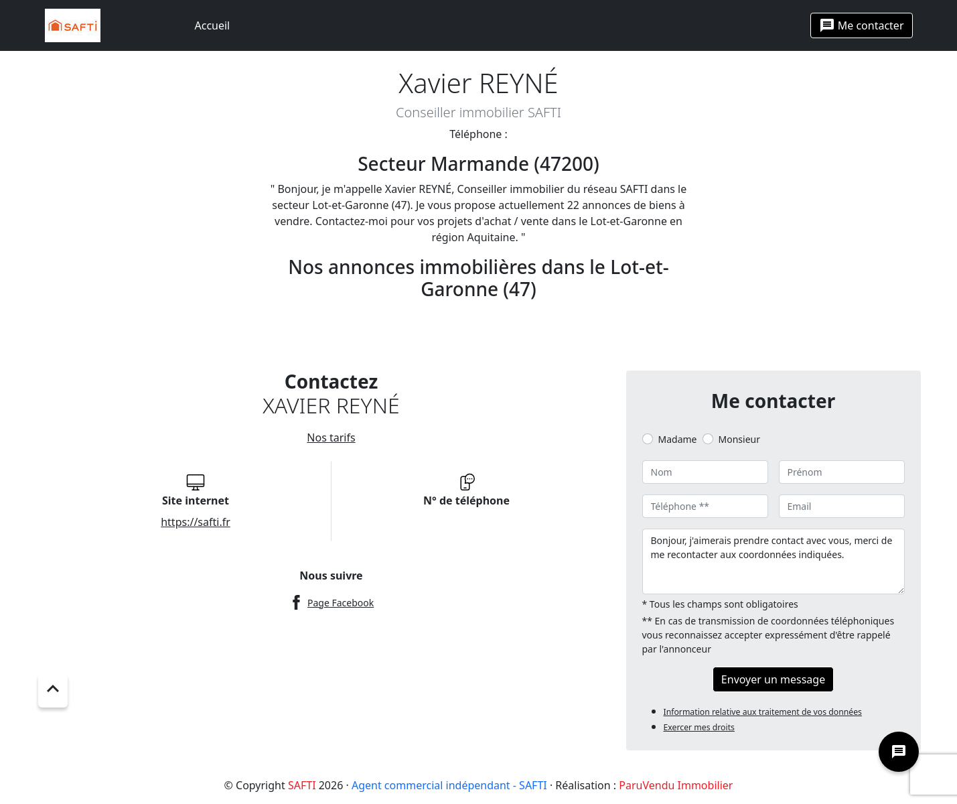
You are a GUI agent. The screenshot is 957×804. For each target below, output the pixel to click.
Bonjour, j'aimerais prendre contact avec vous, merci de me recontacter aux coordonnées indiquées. (773, 561)
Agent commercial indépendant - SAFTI (449, 785)
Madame (677, 439)
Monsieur (739, 439)
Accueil (212, 25)
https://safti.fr (195, 522)
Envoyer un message (773, 679)
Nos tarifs (331, 437)
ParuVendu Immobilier (676, 785)
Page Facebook (340, 602)
